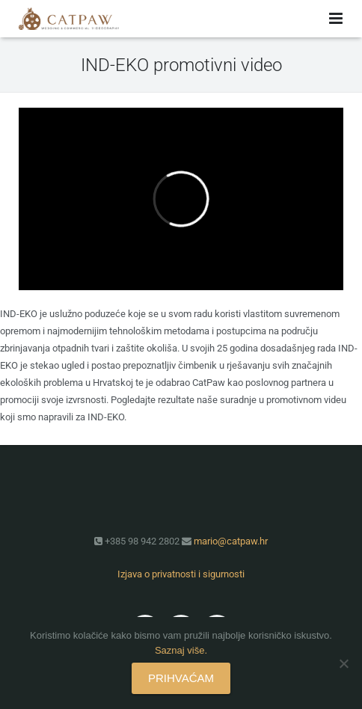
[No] (343, 663)
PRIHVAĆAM (181, 678)
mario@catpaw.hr (231, 541)
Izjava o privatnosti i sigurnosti (181, 574)
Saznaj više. (181, 650)
